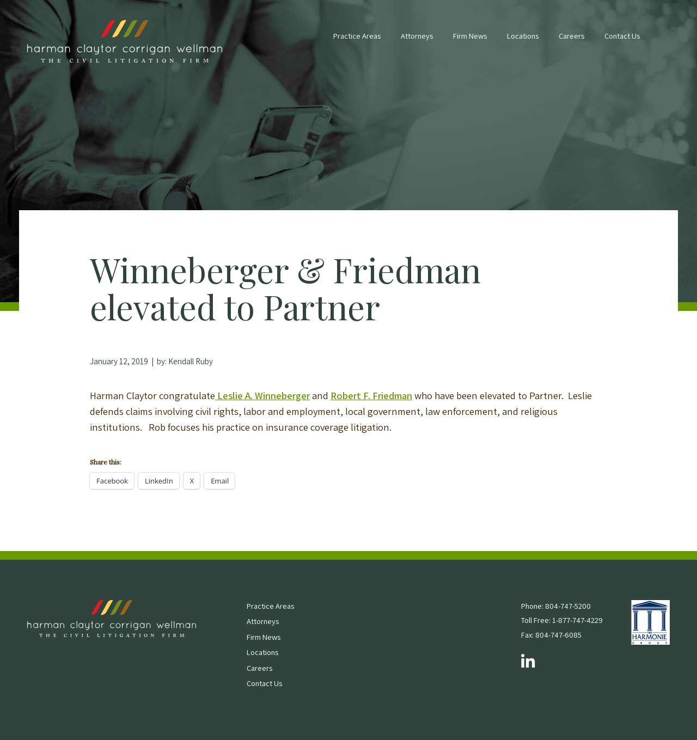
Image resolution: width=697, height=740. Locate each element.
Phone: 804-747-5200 (556, 606)
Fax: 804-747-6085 (551, 634)
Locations (523, 35)
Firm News (470, 35)
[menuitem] (357, 41)
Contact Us (622, 35)
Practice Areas (357, 35)
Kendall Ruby (190, 361)
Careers (571, 35)
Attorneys (417, 35)
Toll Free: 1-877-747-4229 (562, 620)
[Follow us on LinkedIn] (528, 662)
